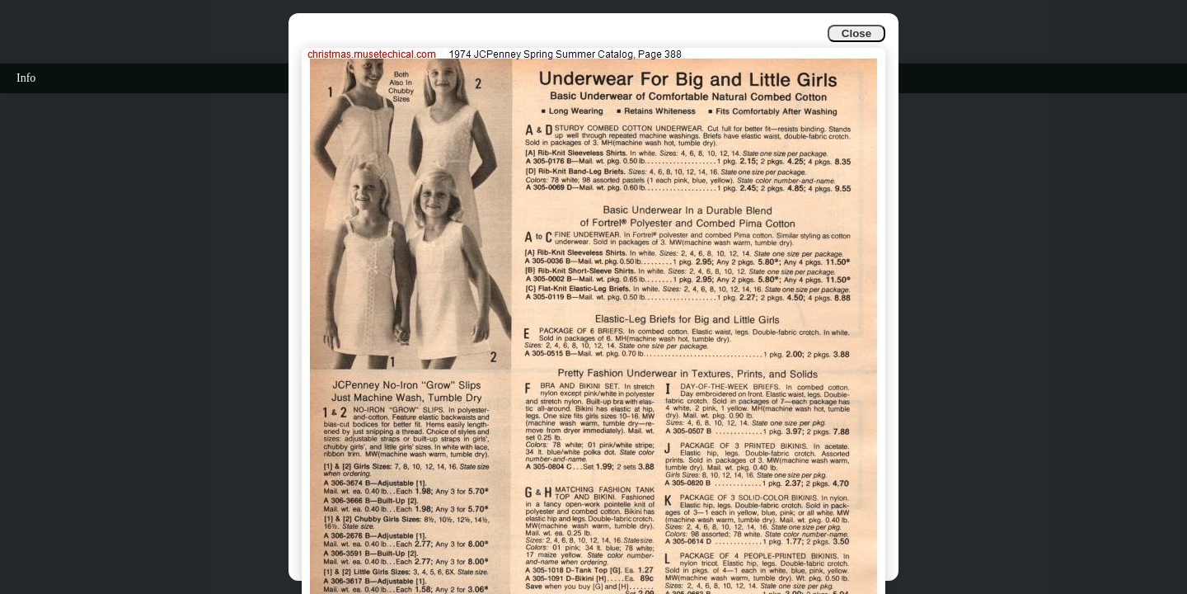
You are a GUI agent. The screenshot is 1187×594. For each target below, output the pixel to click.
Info (25, 78)
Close (856, 33)
